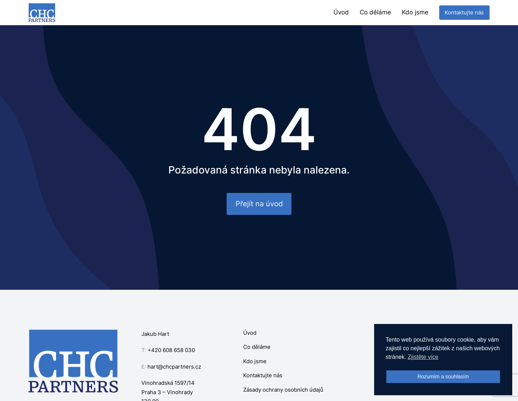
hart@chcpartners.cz (174, 366)
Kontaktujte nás (464, 12)
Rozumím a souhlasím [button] (443, 376)
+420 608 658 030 (171, 350)
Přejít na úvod (259, 203)
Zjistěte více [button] (423, 357)
